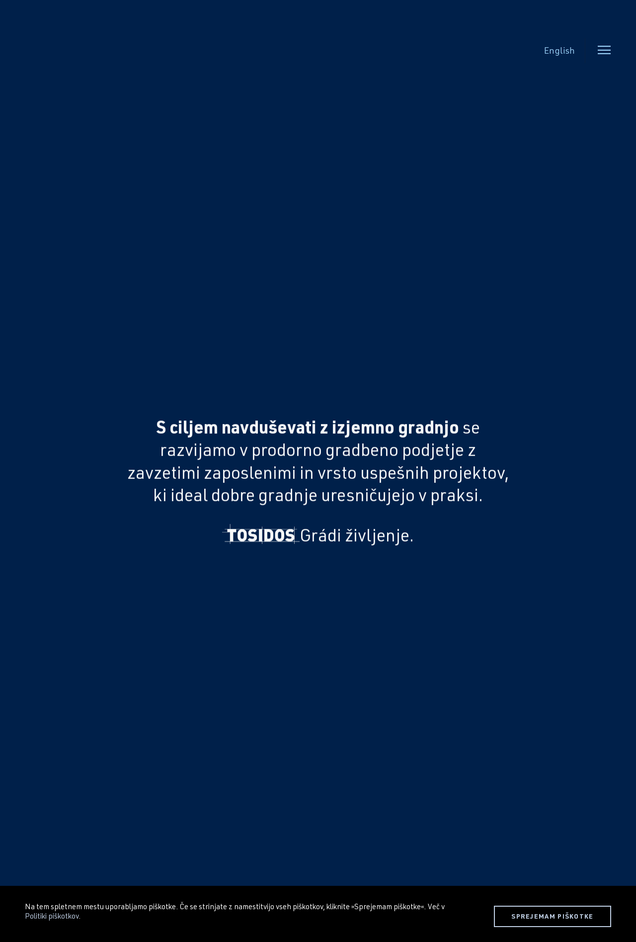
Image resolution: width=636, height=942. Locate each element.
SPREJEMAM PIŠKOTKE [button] (552, 916)
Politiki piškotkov (52, 916)
